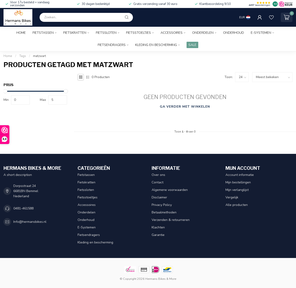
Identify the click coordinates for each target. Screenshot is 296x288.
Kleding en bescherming (156, 45)
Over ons (158, 175)
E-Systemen (261, 32)
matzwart (39, 56)
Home (21, 32)
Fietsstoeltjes (138, 32)
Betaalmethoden (164, 212)
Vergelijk (231, 197)
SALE (192, 45)
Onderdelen (203, 32)
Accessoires (172, 32)
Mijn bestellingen (238, 182)
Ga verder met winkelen (185, 106)
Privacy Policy (162, 205)
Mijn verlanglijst (237, 190)
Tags (22, 56)
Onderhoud (233, 32)
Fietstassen (43, 32)
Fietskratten (74, 32)
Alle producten (236, 205)
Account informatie (239, 175)
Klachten (158, 227)
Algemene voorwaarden (170, 190)
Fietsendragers (112, 45)
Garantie (158, 235)
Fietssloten (106, 32)
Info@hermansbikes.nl (29, 222)
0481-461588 (23, 208)
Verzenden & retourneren (171, 220)
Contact (157, 182)
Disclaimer (159, 197)
